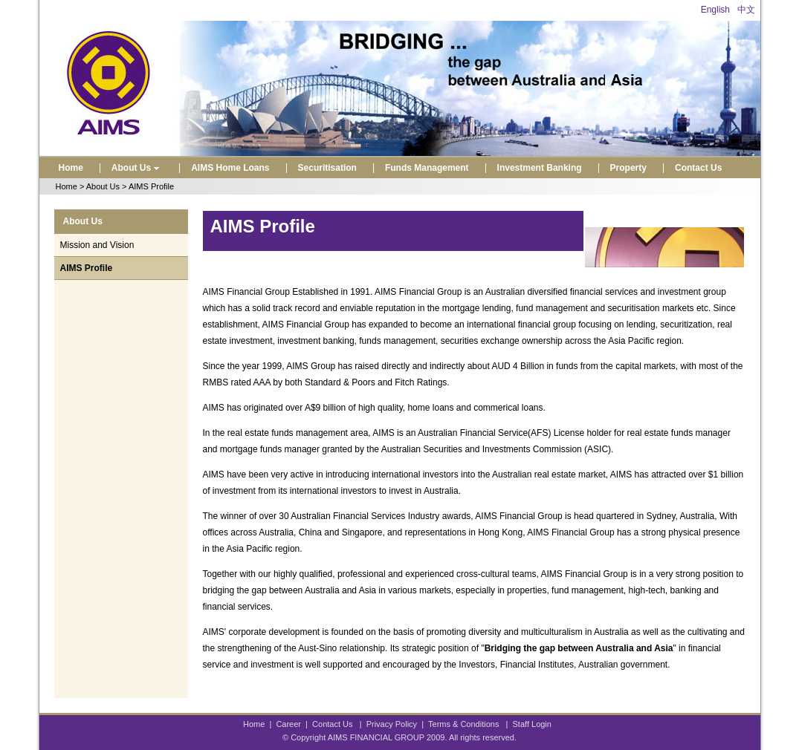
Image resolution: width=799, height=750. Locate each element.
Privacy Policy (391, 724)
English (715, 9)
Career (288, 724)
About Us (137, 168)
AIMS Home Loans (230, 168)
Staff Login (532, 724)
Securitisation (327, 168)
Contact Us (698, 168)
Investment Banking (539, 168)
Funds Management (427, 168)
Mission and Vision (97, 245)
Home (71, 168)
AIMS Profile (86, 268)
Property (628, 168)
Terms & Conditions (463, 724)
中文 (746, 9)
